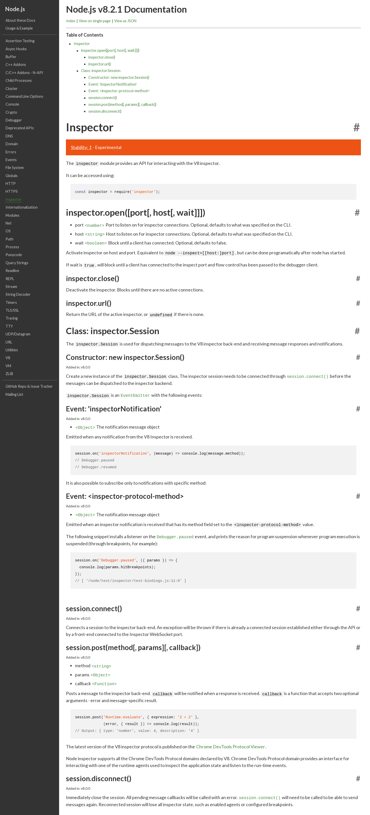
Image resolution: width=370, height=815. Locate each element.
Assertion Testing (20, 41)
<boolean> (96, 241)
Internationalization (22, 207)
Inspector (14, 199)
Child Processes (19, 81)
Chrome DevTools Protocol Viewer (230, 739)
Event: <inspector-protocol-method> (119, 91)
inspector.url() (99, 64)
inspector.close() (101, 57)
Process (12, 247)
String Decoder (18, 294)
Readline (12, 271)
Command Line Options (24, 96)
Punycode (14, 255)
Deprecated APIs (20, 128)
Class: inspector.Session (100, 71)
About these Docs (20, 20)
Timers (11, 302)
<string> (95, 233)
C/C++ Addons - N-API (24, 72)
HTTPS (12, 191)
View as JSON (125, 21)
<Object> (85, 423)
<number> (95, 225)
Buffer (11, 57)
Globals (12, 176)
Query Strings (17, 263)
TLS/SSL (12, 310)
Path (9, 239)
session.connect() (102, 98)
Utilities (12, 350)
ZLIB (9, 374)
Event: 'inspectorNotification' (112, 84)
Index (70, 21)
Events (11, 160)
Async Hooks (16, 49)
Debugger (14, 120)
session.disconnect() (104, 111)
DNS (9, 136)
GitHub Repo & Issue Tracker (29, 386)
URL (9, 342)
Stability (81, 147)
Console (12, 104)
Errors (11, 152)
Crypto (11, 112)
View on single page (95, 21)
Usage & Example (19, 28)
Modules (12, 215)
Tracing (12, 318)
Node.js (15, 9)
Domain (12, 144)
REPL (10, 279)
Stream (11, 286)
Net (9, 223)
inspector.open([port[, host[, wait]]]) (110, 50)
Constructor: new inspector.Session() (118, 77)
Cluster (12, 88)
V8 (8, 358)
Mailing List (14, 394)
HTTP (11, 184)
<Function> (104, 677)
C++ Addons (16, 65)
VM (8, 366)
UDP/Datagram (18, 334)
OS (8, 231)
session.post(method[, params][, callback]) (122, 104)
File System (15, 168)
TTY (9, 326)
